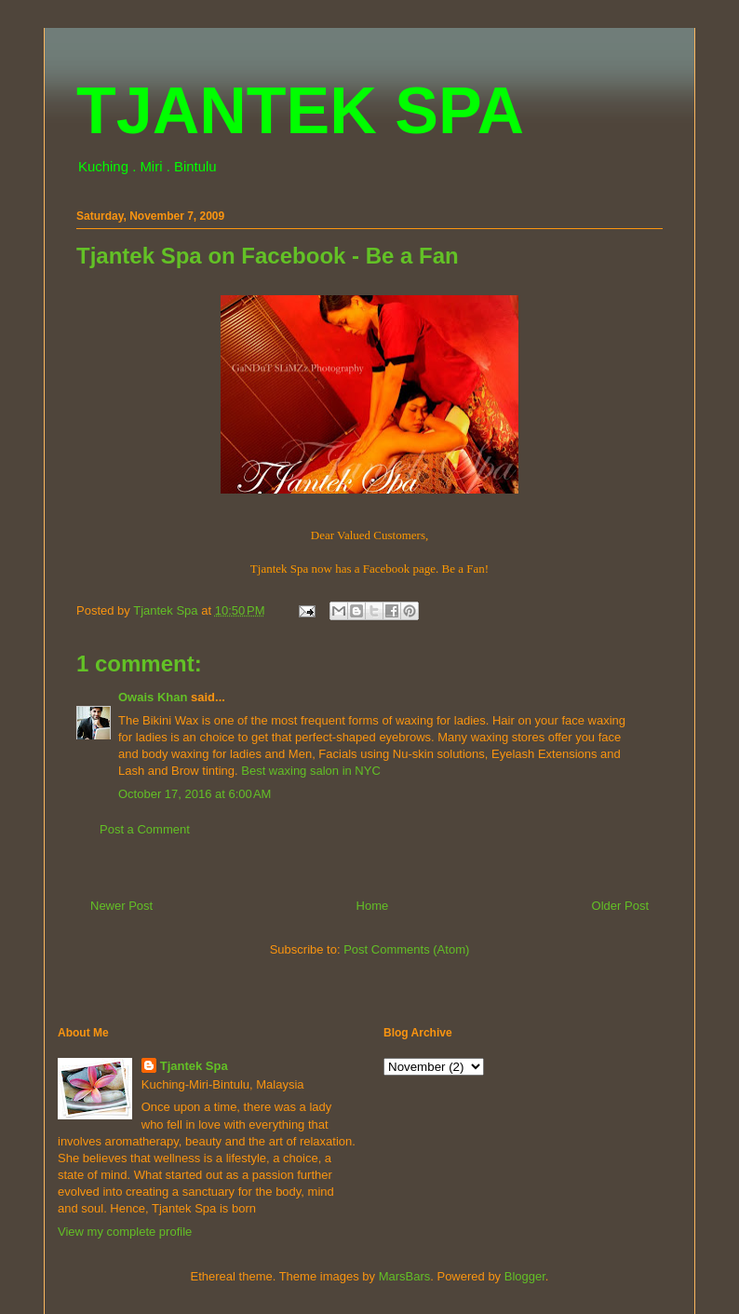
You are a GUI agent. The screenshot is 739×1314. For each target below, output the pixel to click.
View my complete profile (125, 1232)
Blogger (524, 1276)
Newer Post (121, 906)
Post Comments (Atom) (406, 949)
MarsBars (405, 1276)
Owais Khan (152, 697)
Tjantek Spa (194, 1066)
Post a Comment (145, 829)
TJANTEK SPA (300, 111)
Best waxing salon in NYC (311, 771)
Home (372, 906)
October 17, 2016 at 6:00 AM (194, 794)
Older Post (620, 906)
